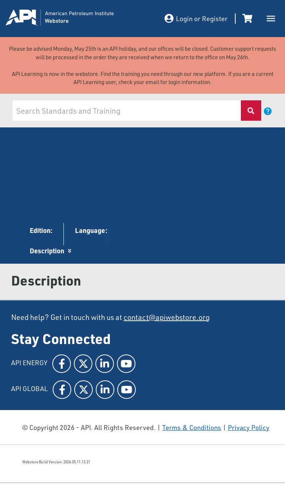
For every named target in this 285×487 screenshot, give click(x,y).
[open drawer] (270, 18)
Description (47, 250)
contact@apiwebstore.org (167, 317)
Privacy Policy (248, 427)
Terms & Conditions (191, 427)
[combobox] (126, 110)
